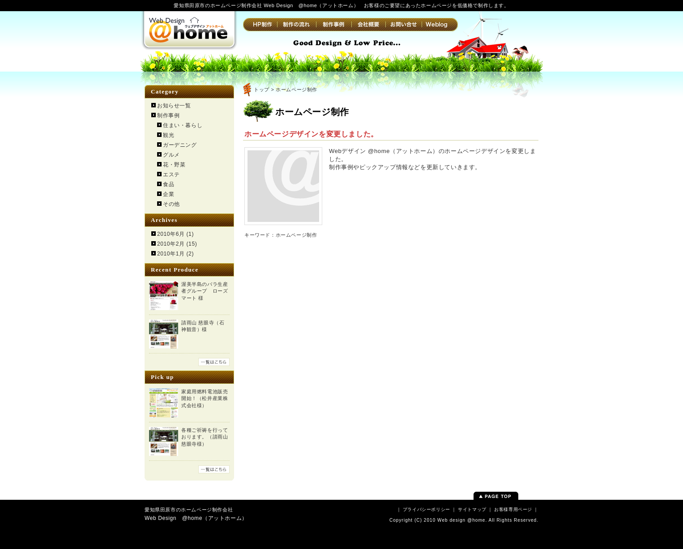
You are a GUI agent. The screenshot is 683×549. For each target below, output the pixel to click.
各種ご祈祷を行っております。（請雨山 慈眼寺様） (204, 437)
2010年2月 (171, 244)
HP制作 (260, 24)
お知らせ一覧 (174, 105)
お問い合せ (403, 24)
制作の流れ (296, 24)
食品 (168, 184)
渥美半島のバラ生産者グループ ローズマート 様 (204, 291)
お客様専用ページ (513, 509)
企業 (168, 194)
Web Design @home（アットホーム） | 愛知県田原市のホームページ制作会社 (189, 29)
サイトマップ (472, 509)
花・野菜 (174, 165)
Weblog (440, 24)
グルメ (171, 155)
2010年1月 (171, 254)
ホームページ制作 (296, 235)
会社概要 (368, 24)
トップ (261, 89)
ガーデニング (180, 145)
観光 (168, 135)
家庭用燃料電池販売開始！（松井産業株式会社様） (204, 398)
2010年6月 (171, 234)
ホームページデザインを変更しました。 (311, 134)
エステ (171, 174)
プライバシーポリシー (426, 509)
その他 (171, 204)
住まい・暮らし (182, 125)
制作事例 (333, 24)
